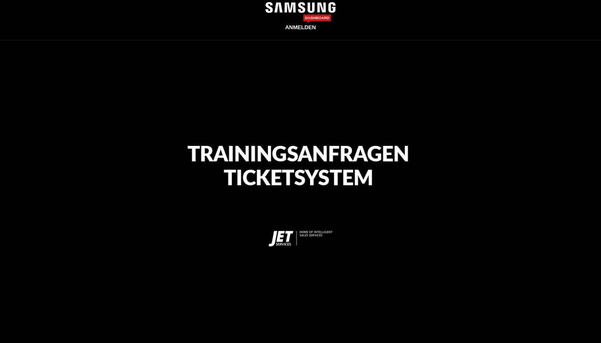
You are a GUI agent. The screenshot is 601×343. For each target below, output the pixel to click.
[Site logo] (300, 7)
